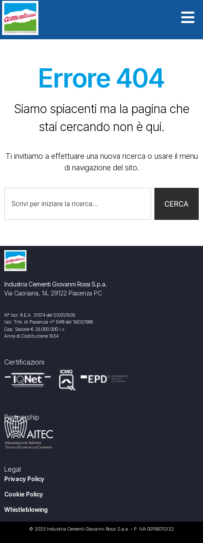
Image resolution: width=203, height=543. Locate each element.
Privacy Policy (24, 478)
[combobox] (77, 204)
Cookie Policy (23, 494)
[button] (192, 18)
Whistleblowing (26, 509)
